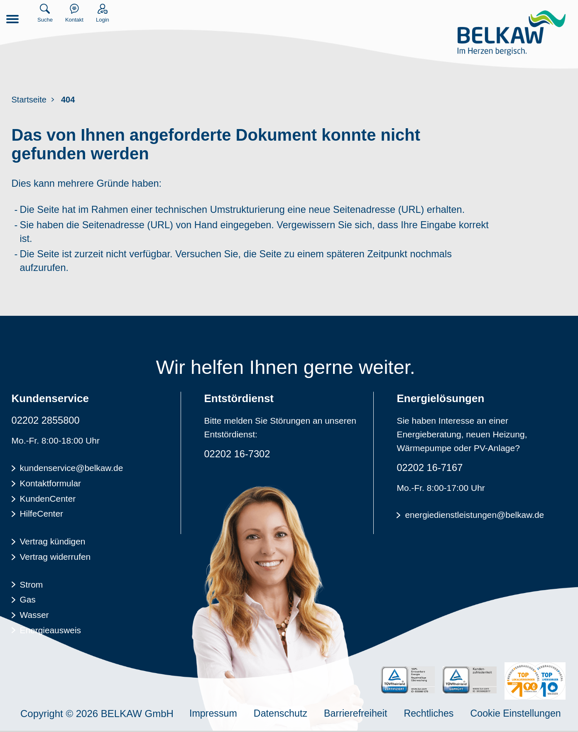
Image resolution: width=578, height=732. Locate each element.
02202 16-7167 (430, 469)
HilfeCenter (42, 514)
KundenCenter (48, 499)
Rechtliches (434, 714)
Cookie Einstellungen (524, 714)
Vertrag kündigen (53, 542)
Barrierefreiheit (359, 714)
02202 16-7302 (237, 455)
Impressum (214, 714)
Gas (28, 599)
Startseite (29, 99)
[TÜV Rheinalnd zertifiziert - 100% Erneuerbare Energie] (407, 681)
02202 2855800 (46, 421)
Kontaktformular (50, 484)
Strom (31, 584)
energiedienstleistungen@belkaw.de (475, 517)
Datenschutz (283, 714)
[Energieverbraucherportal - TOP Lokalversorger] (535, 682)
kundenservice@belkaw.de (72, 469)
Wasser (34, 614)
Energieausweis (50, 629)
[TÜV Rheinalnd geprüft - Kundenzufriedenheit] (469, 681)
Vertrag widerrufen (55, 556)
